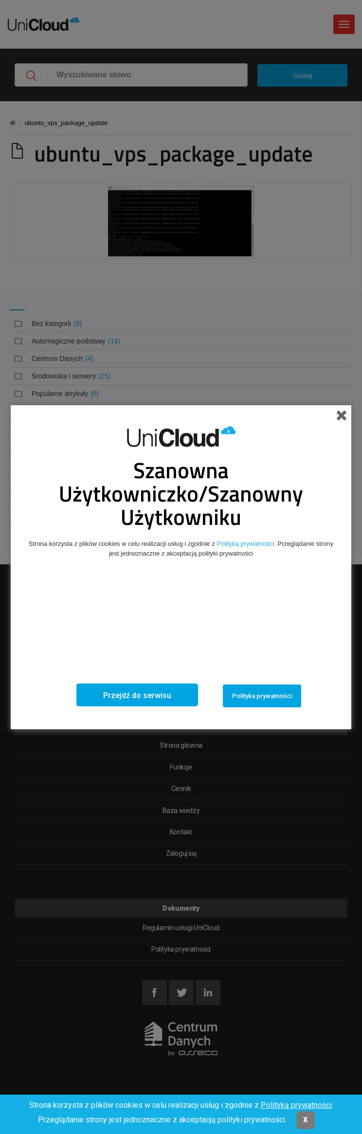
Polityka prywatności (262, 696)
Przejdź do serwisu (137, 695)
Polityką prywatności (296, 1105)
